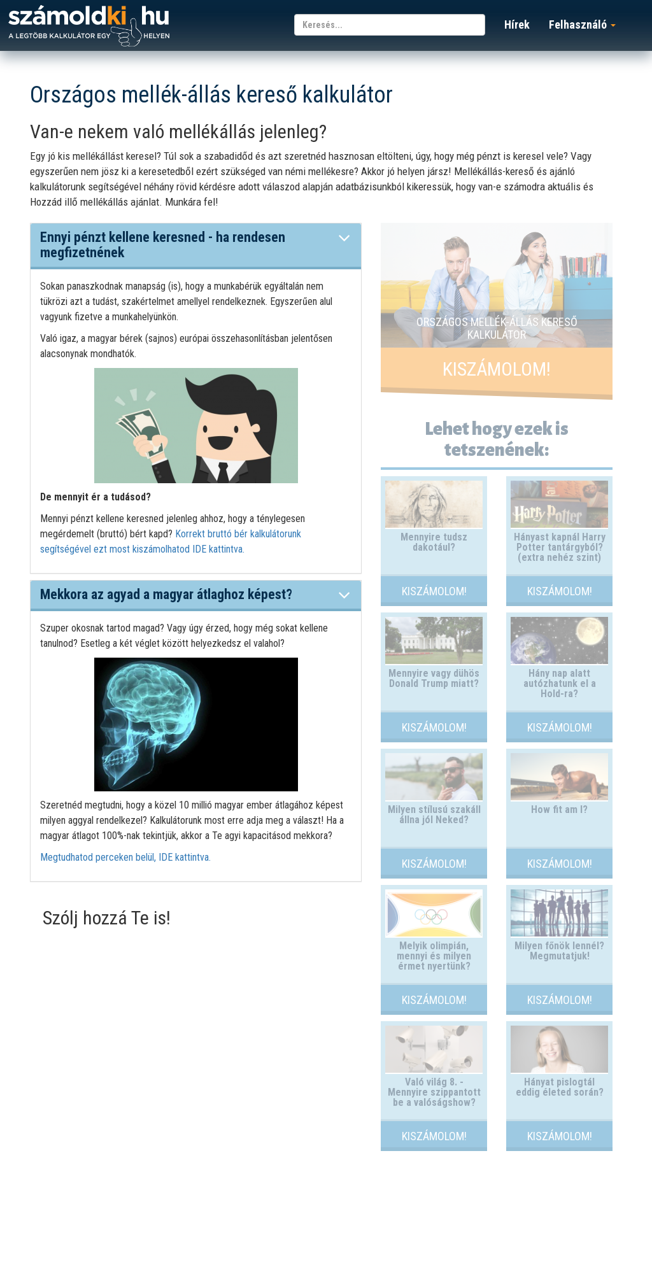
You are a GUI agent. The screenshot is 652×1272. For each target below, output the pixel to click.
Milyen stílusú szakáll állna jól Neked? (434, 814)
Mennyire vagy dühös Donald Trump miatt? (433, 678)
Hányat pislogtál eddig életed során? (560, 1087)
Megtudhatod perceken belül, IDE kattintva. (125, 857)
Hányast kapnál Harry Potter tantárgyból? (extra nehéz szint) (560, 547)
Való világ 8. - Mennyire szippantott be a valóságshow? (434, 1092)
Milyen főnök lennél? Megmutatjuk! (559, 951)
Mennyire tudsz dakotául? (433, 542)
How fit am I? (559, 809)
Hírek (517, 24)
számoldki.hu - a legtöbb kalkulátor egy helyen (89, 26)
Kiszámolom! (497, 369)
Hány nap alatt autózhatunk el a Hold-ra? (559, 683)
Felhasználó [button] (582, 24)
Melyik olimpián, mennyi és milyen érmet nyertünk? (434, 956)
